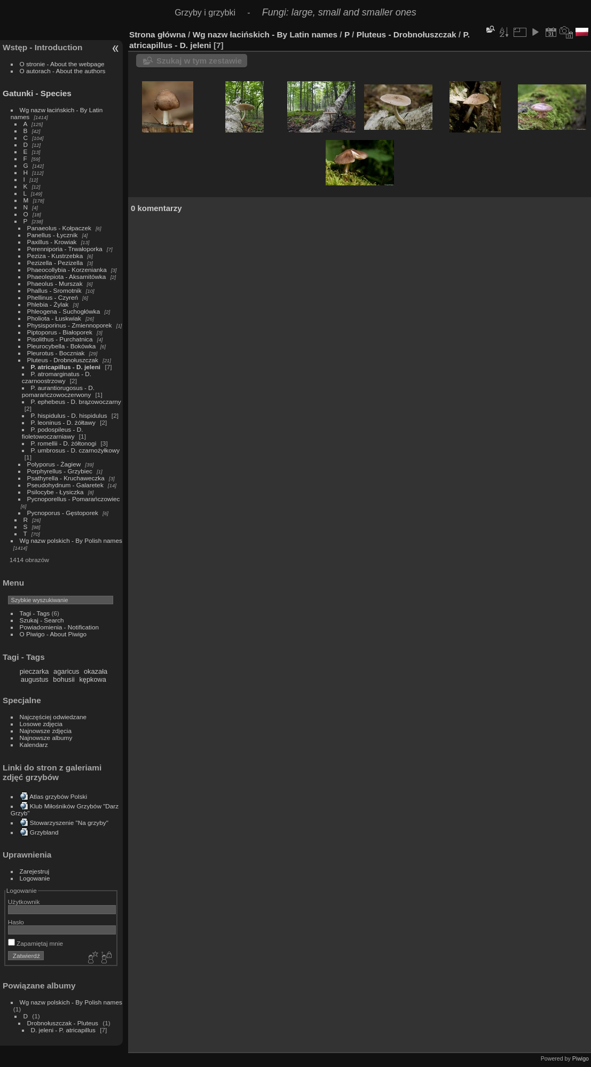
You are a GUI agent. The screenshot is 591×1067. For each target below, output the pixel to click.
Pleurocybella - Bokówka (61, 345)
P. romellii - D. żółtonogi (64, 443)
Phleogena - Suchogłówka (63, 311)
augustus (35, 679)
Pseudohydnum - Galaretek (65, 484)
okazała (95, 671)
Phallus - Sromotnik (54, 290)
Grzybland (44, 832)
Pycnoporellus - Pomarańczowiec (73, 498)
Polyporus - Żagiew (54, 464)
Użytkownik (24, 901)
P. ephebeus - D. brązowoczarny (76, 401)
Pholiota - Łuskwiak (54, 318)
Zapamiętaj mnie (35, 943)
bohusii (64, 679)
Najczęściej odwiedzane (53, 716)
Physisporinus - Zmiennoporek (69, 325)
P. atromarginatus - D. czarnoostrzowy (56, 377)
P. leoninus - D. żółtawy (63, 422)
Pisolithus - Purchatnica (60, 339)
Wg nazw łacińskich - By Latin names (265, 34)
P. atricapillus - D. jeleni (66, 366)
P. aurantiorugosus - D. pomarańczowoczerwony (58, 391)
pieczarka (34, 671)
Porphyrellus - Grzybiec (59, 471)
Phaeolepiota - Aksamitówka (66, 276)
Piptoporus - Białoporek (59, 332)
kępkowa (92, 679)
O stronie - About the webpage (62, 63)
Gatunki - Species (37, 93)
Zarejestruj (35, 871)
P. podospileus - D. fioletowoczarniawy (52, 433)
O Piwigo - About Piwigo (53, 633)
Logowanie (35, 878)
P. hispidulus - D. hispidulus (69, 415)
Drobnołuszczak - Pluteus (62, 1022)
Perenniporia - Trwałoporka (65, 248)
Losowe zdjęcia (41, 723)
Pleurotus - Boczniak (56, 352)
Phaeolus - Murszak (55, 283)
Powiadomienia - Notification (59, 627)
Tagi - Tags (35, 613)
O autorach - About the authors (63, 70)
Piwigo (580, 1058)
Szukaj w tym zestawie (199, 60)
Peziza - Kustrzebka (55, 255)
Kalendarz (34, 744)
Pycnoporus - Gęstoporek (62, 512)
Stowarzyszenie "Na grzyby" (69, 822)
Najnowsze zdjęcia (46, 730)
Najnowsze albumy (46, 737)
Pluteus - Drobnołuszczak (62, 359)
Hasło (16, 921)
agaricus (66, 671)
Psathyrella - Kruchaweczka (66, 477)
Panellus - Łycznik (52, 234)
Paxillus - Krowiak (52, 241)
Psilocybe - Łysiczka (55, 491)
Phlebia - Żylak (48, 304)
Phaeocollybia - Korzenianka (67, 269)
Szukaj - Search (42, 620)
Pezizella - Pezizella (55, 262)
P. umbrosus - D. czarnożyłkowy (75, 450)
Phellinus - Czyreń (52, 297)
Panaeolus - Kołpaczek (59, 227)
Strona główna (157, 34)
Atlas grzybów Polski (58, 796)
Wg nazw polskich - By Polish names (71, 540)
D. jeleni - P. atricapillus (63, 1029)
